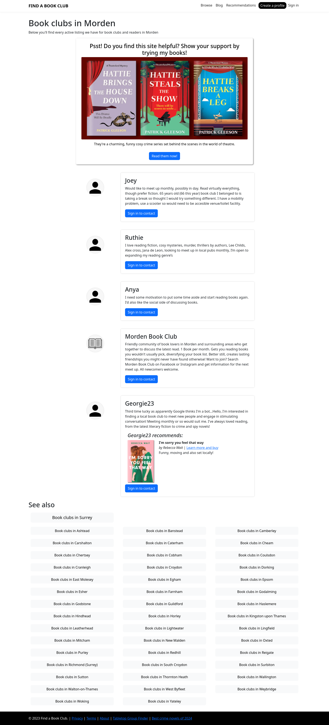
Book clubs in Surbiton (257, 664)
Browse (206, 5)
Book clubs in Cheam (256, 543)
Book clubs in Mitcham (72, 640)
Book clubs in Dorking (257, 567)
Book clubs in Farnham (164, 591)
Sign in (293, 5)
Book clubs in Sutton (72, 677)
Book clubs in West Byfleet (164, 689)
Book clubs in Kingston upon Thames (257, 616)
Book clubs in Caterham (164, 543)
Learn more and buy (202, 447)
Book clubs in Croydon (164, 567)
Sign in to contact (141, 213)
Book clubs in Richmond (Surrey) (72, 664)
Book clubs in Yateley (164, 701)
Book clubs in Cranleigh (72, 567)
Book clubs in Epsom (256, 579)
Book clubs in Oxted (257, 640)
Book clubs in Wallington (257, 677)
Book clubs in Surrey (72, 517)
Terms (91, 718)
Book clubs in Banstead (164, 530)
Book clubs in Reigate (257, 652)
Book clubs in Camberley (257, 530)
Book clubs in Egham (164, 579)
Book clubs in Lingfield (257, 628)
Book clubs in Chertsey (72, 555)
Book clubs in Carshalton (72, 543)
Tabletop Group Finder (130, 718)
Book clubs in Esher (72, 591)
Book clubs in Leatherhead (72, 628)
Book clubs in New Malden (164, 640)
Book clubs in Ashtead (72, 530)
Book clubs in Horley (164, 616)
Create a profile (272, 5)
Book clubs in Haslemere (257, 604)
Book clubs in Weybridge (257, 689)
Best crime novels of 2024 (172, 718)
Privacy (77, 718)
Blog (219, 5)
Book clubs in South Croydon (164, 664)
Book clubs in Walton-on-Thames (72, 689)
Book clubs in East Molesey (72, 579)
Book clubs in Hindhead (72, 616)
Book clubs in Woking (72, 701)
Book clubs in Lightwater (164, 628)
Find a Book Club (48, 6)
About (104, 718)
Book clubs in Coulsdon (257, 555)
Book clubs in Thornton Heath (164, 677)
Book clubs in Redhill (164, 652)
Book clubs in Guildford (164, 604)
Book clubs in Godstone (72, 604)
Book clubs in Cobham (164, 555)
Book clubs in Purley (72, 652)
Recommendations (241, 5)
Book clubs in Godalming (256, 591)
